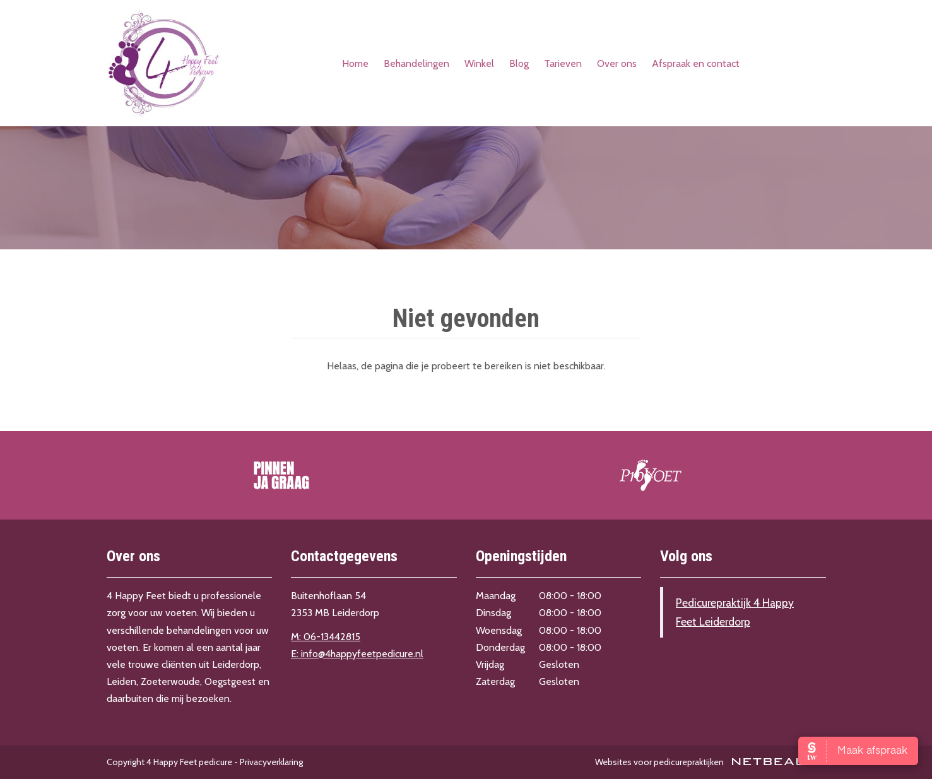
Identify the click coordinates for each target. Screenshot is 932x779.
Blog (519, 63)
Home (355, 63)
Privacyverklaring (271, 762)
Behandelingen (416, 63)
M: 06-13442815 (325, 637)
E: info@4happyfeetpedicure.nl (357, 654)
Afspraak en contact (696, 63)
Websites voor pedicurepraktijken (710, 762)
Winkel (479, 63)
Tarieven (563, 63)
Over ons (617, 63)
